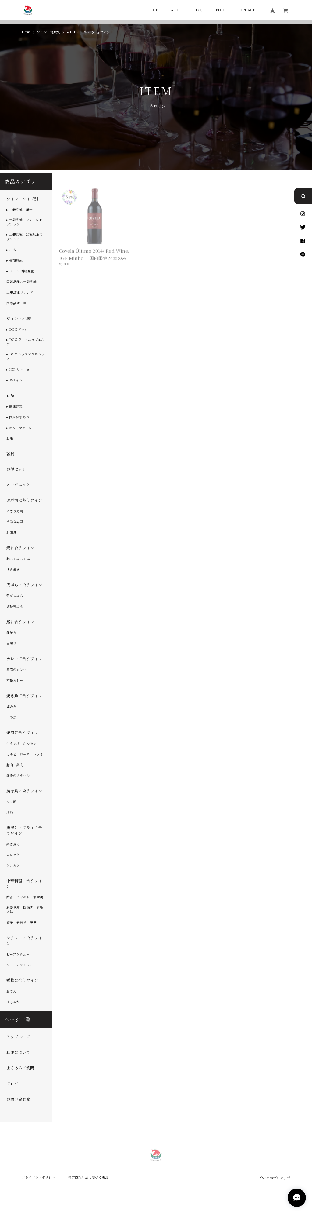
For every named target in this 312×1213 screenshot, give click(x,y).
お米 (9, 438)
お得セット (16, 469)
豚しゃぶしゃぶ (18, 559)
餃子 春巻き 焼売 (21, 922)
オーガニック (18, 484)
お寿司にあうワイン (24, 500)
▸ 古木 (11, 250)
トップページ (18, 1037)
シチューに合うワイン (24, 940)
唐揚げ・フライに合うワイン (24, 830)
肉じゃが (13, 1002)
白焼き (11, 643)
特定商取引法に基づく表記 (88, 1177)
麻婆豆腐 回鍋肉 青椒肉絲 (24, 909)
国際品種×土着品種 (21, 282)
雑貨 (10, 454)
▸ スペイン (14, 380)
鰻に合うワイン (20, 622)
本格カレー (14, 680)
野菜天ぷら (14, 596)
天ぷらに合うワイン (24, 585)
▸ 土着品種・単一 (19, 210)
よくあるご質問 (20, 1068)
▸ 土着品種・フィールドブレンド (24, 222)
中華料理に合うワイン (24, 883)
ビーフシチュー (18, 954)
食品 (10, 395)
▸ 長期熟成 (14, 260)
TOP (154, 10)
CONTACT (246, 10)
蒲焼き (11, 633)
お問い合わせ (18, 1099)
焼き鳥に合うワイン (24, 791)
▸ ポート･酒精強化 (20, 271)
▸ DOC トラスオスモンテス (25, 356)
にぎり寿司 (14, 511)
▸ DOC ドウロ (17, 329)
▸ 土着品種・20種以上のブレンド (24, 236)
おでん (11, 991)
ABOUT (177, 10)
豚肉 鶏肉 (14, 765)
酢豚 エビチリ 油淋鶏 (24, 897)
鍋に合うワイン (20, 548)
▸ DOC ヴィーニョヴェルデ (25, 341)
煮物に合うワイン (22, 980)
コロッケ (13, 855)
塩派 (9, 812)
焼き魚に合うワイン (24, 695)
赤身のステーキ (18, 776)
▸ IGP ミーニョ (78, 32)
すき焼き (13, 569)
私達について (18, 1052)
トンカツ (13, 865)
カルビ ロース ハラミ (24, 754)
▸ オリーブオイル (19, 428)
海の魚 (11, 707)
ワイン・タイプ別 (22, 199)
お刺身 (11, 532)
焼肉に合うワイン (22, 732)
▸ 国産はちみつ (17, 417)
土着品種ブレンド (19, 292)
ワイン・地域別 (48, 32)
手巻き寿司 (14, 522)
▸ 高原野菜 (14, 406)
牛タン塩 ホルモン (21, 743)
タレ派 (11, 802)
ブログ (12, 1083)
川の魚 (11, 717)
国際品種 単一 (18, 303)
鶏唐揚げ (13, 844)
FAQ (199, 10)
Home (26, 32)
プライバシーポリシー (38, 1177)
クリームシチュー (19, 965)
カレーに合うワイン (24, 658)
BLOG (220, 10)
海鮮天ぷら (14, 606)
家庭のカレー (16, 670)
